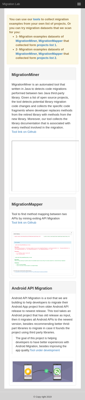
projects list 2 (46, 58)
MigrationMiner (26, 40)
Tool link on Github (24, 131)
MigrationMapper (51, 40)
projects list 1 (46, 45)
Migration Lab (11, 4)
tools (36, 19)
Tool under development (45, 350)
